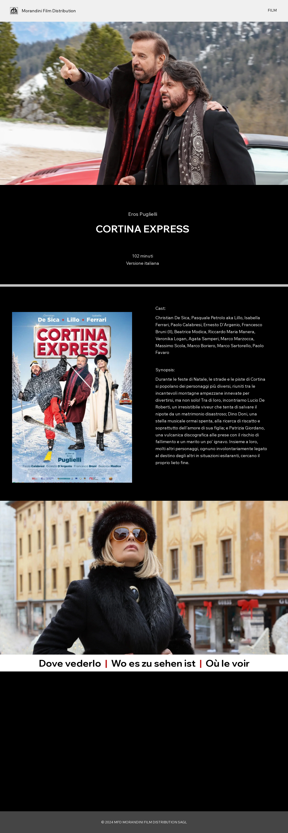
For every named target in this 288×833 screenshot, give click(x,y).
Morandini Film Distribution (49, 11)
